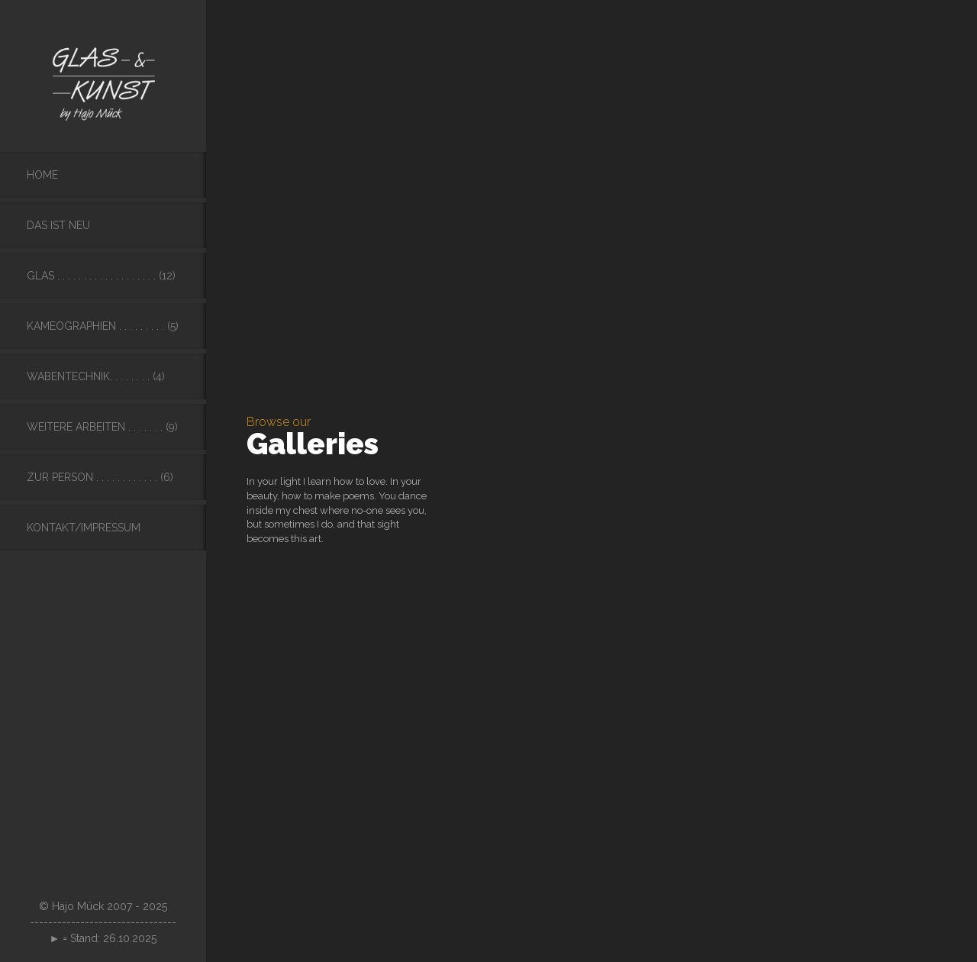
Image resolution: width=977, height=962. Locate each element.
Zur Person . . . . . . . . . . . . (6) (100, 477)
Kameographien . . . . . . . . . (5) (103, 326)
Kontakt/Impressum (83, 527)
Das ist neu (58, 225)
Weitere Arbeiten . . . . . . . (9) (102, 427)
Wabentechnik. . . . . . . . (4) (96, 376)
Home (42, 175)
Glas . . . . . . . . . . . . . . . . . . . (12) (101, 276)
